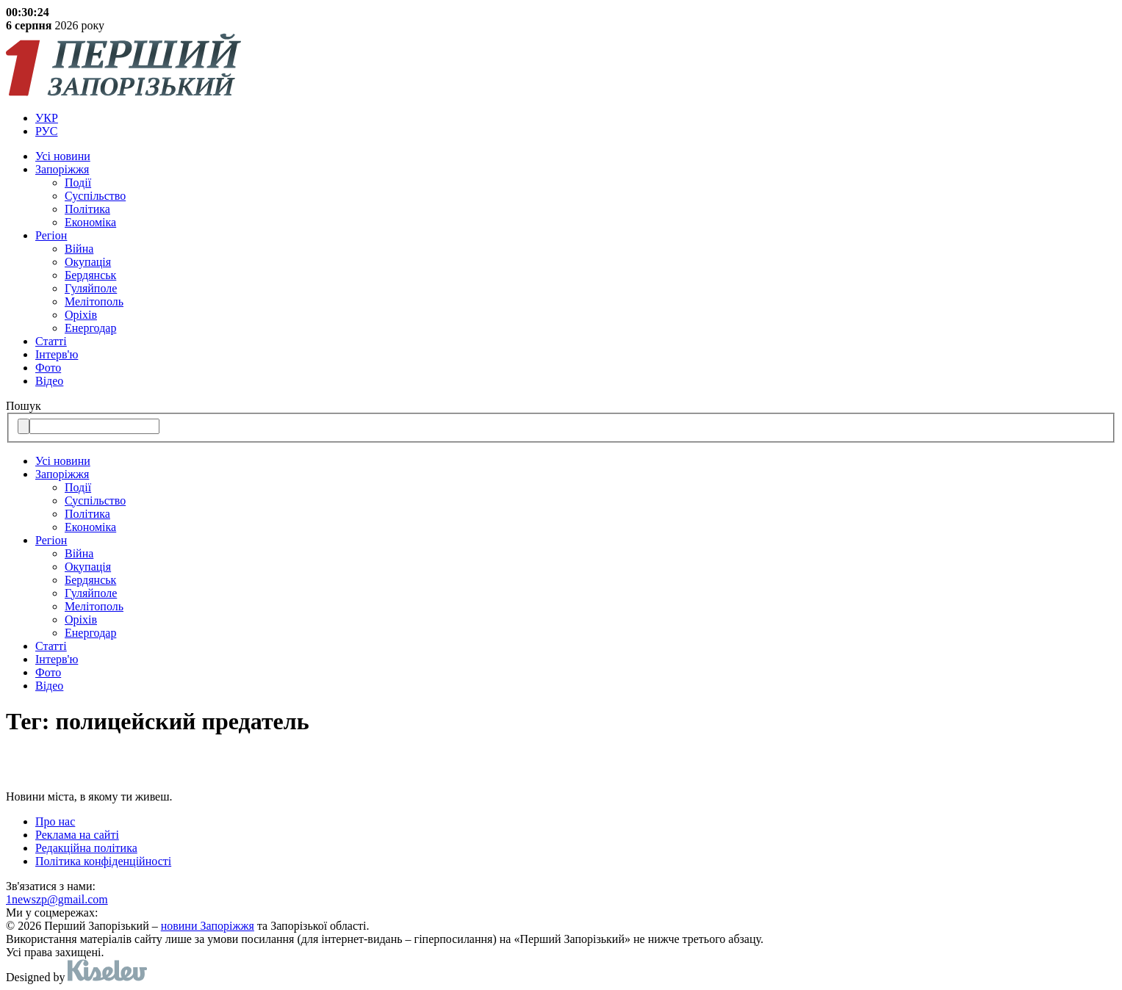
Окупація (88, 262)
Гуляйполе (91, 288)
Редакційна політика (86, 848)
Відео (49, 381)
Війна (79, 248)
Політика (87, 209)
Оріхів (81, 314)
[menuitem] (575, 118)
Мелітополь (94, 301)
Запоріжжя (62, 169)
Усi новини (62, 156)
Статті (51, 341)
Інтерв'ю (56, 354)
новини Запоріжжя (207, 925)
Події (78, 182)
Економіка (90, 222)
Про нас (55, 821)
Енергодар (90, 328)
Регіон (51, 235)
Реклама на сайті (77, 834)
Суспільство (95, 195)
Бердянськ (90, 275)
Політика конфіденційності (103, 861)
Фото (48, 367)
